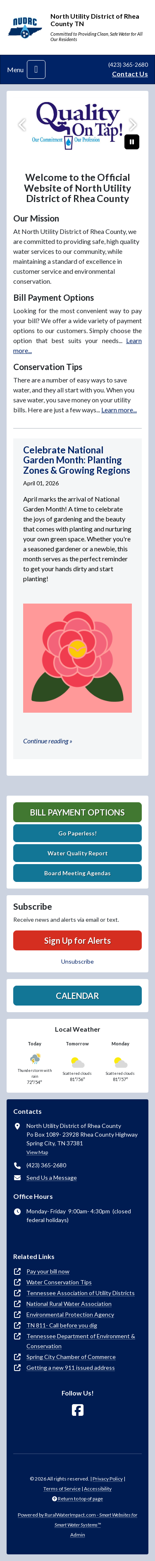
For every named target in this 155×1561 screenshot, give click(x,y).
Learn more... (119, 410)
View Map (37, 1152)
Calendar (77, 996)
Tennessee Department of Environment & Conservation (80, 1340)
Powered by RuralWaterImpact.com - (77, 1520)
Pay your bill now (47, 1271)
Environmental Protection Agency (70, 1314)
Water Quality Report (78, 853)
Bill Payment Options (77, 812)
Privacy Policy (108, 1479)
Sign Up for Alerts (77, 940)
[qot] (77, 125)
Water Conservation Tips (59, 1282)
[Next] (132, 125)
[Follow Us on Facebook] (77, 1410)
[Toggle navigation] (36, 69)
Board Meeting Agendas (77, 873)
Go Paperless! (77, 833)
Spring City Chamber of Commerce (71, 1356)
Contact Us (130, 74)
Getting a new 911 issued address (70, 1367)
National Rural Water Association (69, 1303)
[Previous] (23, 125)
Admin (77, 1535)
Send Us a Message (51, 1177)
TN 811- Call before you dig (61, 1325)
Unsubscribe (77, 961)
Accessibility (98, 1489)
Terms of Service (62, 1489)
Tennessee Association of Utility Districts (80, 1292)
